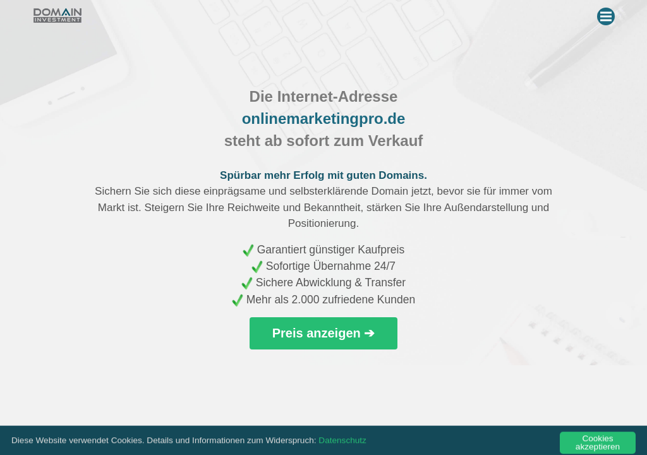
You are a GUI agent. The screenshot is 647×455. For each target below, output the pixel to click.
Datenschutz (342, 445)
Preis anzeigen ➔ (323, 333)
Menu (607, 14)
